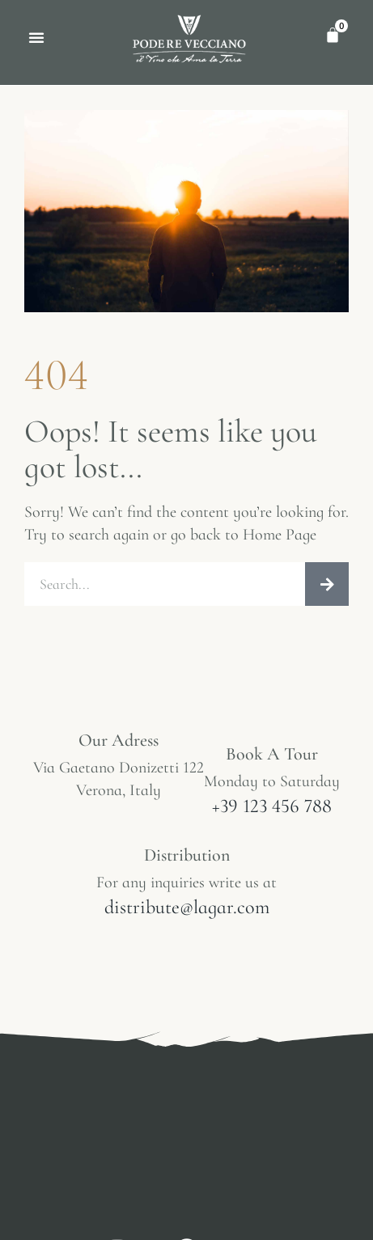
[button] (36, 37)
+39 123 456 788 (272, 806)
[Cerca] (327, 584)
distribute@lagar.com (186, 907)
